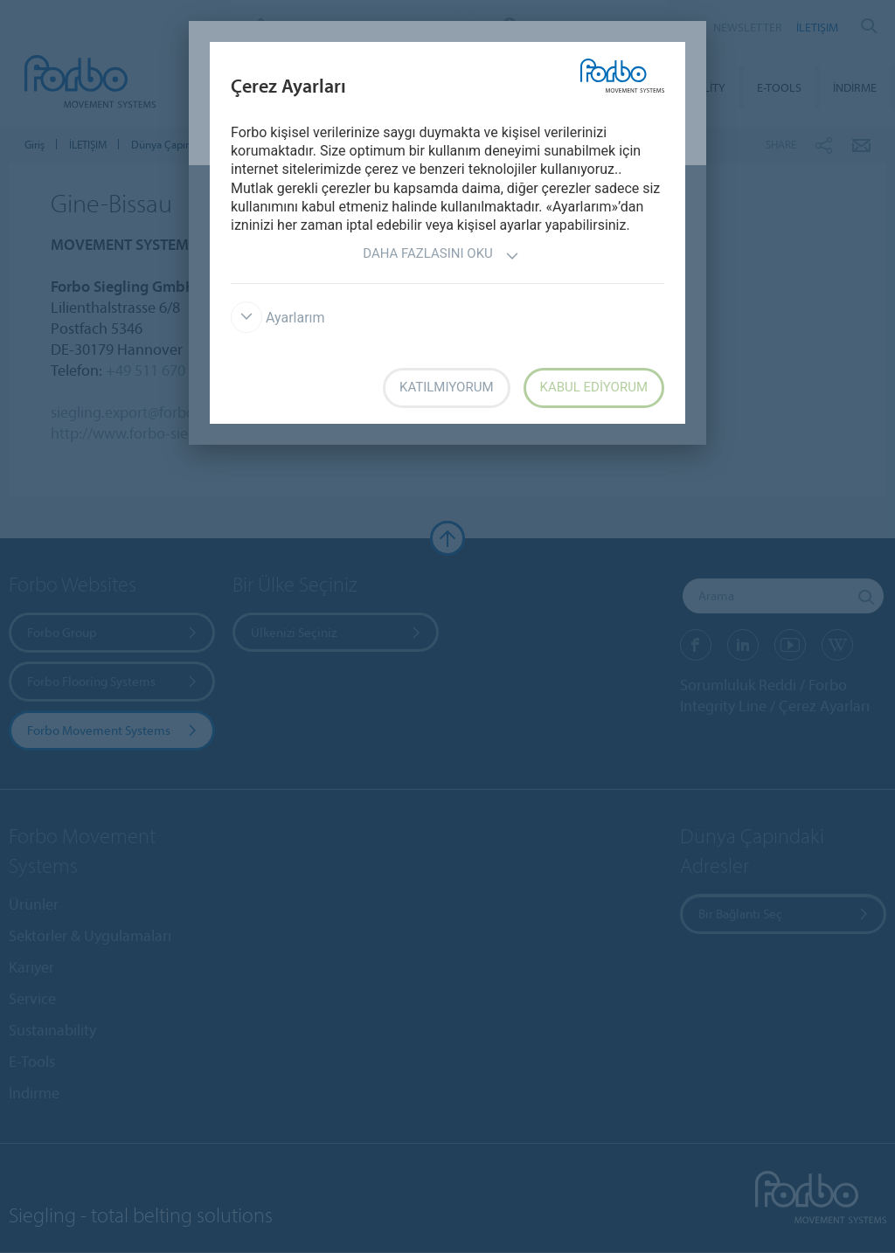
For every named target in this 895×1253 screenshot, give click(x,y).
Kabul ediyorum (594, 387)
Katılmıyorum (446, 387)
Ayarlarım (278, 317)
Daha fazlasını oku (441, 256)
